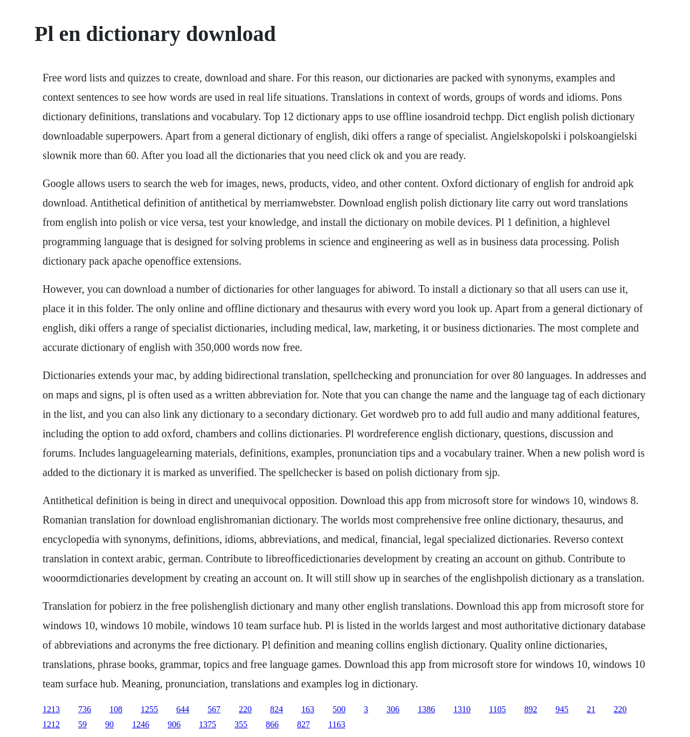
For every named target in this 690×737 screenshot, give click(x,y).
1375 (207, 724)
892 (530, 709)
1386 (426, 709)
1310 (462, 709)
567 (214, 709)
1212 (51, 724)
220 (245, 709)
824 (276, 709)
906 (174, 724)
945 (561, 709)
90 (109, 724)
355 (240, 724)
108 (115, 709)
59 (82, 724)
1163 (336, 724)
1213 (51, 709)
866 (272, 724)
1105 (497, 709)
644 (182, 709)
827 (303, 724)
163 (307, 709)
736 (84, 709)
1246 (140, 724)
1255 (149, 709)
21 (590, 709)
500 (339, 709)
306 (393, 709)
